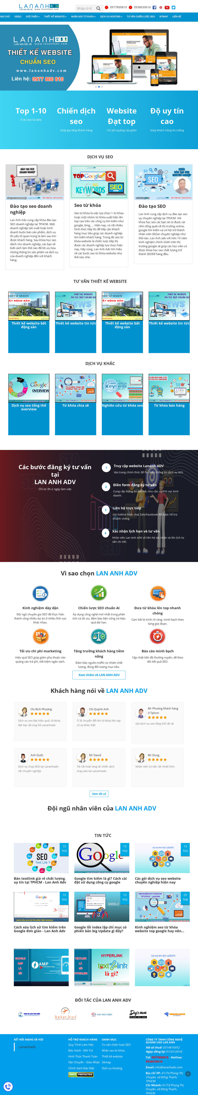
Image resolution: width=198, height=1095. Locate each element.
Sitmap (163, 16)
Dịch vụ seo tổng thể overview (29, 407)
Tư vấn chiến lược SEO (141, 16)
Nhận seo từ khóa (83, 16)
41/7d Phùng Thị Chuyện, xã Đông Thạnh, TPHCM (164, 1077)
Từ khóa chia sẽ (75, 405)
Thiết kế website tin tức (75, 323)
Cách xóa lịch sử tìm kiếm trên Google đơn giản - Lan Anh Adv (40, 929)
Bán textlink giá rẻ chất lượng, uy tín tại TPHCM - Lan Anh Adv (40, 880)
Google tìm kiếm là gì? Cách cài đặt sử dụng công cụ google (100, 880)
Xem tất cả (99, 794)
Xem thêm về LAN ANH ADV (99, 675)
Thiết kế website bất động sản (29, 325)
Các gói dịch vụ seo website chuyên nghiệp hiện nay (158, 880)
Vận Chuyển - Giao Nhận (84, 1062)
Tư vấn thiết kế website (100, 281)
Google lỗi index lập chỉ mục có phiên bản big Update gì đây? (100, 929)
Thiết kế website (55, 16)
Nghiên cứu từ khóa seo (122, 405)
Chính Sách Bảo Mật (81, 1068)
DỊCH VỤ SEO (100, 156)
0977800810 (116, 7)
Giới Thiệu (32, 16)
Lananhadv (27, 1047)
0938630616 (140, 7)
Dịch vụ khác (100, 363)
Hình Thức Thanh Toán (83, 1056)
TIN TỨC (103, 835)
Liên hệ (176, 16)
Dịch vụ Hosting (111, 16)
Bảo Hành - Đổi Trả (80, 1050)
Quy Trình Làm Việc (81, 1044)
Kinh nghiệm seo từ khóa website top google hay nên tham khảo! (158, 931)
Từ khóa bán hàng (169, 405)
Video (17, 16)
